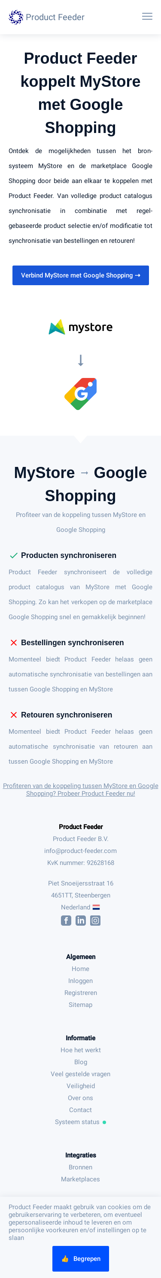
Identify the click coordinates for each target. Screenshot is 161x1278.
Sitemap (80, 1005)
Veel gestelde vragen (80, 1074)
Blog (80, 1062)
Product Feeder (81, 827)
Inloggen (80, 981)
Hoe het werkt (81, 1050)
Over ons (80, 1098)
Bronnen (80, 1167)
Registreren (80, 993)
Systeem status (80, 1122)
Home (80, 969)
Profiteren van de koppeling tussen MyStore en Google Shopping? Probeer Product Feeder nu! (80, 789)
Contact (80, 1110)
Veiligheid (81, 1086)
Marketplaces (80, 1179)
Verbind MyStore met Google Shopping (80, 275)
